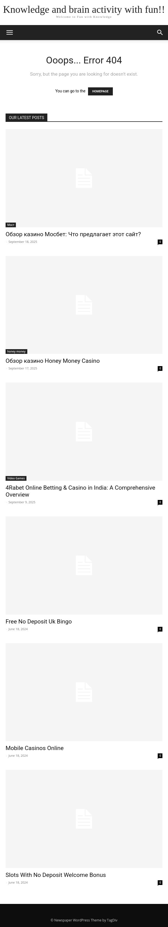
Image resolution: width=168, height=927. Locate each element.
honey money (16, 351)
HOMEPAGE (100, 91)
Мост (10, 225)
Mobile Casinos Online (35, 748)
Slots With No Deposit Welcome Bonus (56, 875)
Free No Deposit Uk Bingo (39, 621)
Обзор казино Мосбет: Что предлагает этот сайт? (73, 234)
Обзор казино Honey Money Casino (53, 361)
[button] (160, 32)
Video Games (16, 478)
